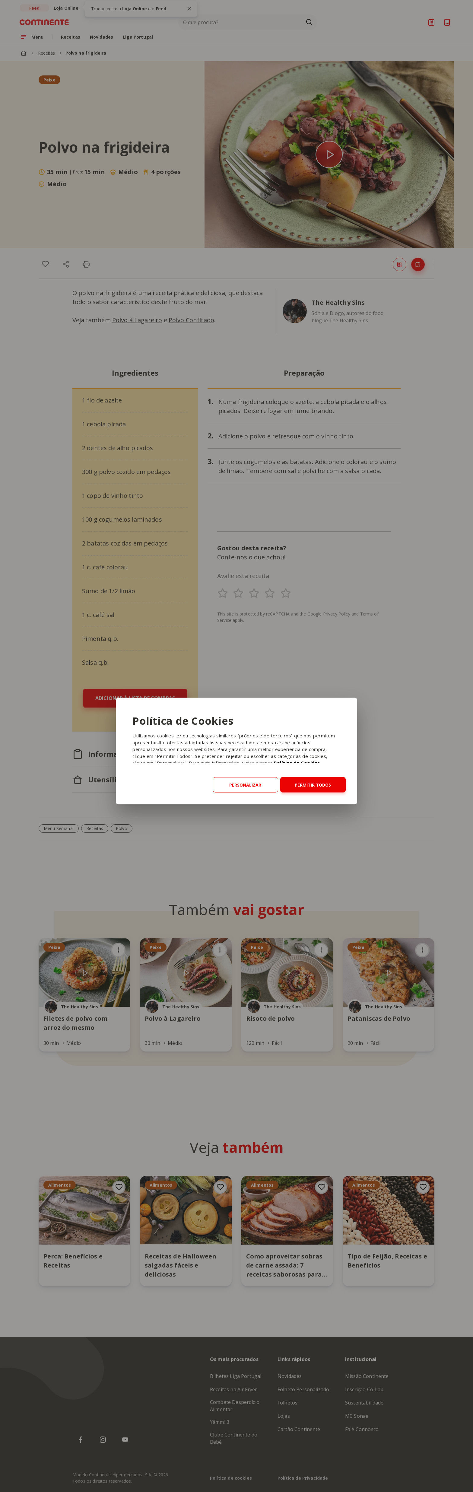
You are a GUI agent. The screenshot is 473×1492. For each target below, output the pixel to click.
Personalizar (245, 785)
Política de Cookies (297, 763)
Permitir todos (313, 785)
